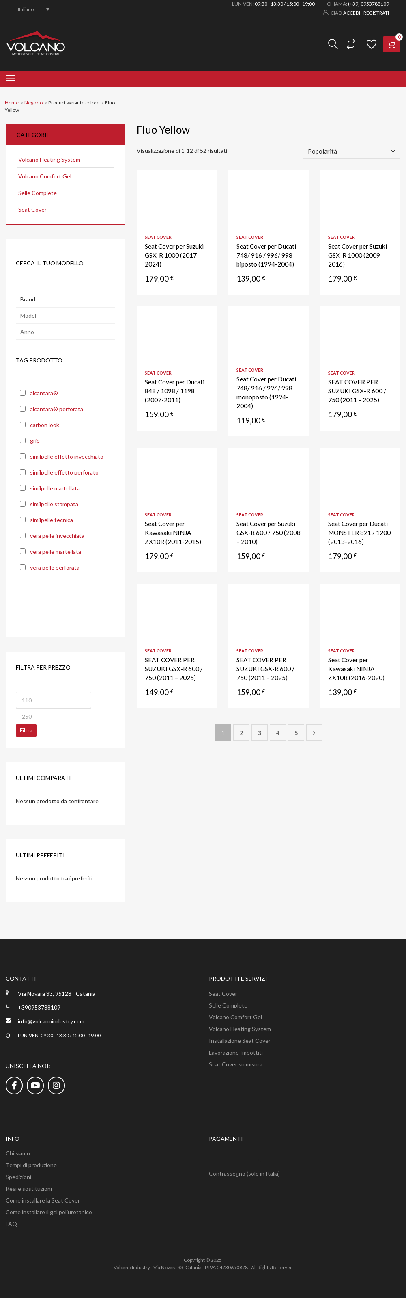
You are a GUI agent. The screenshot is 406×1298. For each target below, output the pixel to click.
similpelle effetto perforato (64, 472)
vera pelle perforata (54, 567)
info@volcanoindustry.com (51, 1021)
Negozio (33, 103)
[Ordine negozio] (351, 151)
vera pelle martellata (55, 551)
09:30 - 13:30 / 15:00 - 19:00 (285, 4)
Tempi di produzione (31, 1164)
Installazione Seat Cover (240, 1040)
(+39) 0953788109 (368, 4)
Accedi (351, 13)
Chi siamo (18, 1153)
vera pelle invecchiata (57, 535)
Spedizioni (18, 1176)
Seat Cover (158, 237)
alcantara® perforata (56, 408)
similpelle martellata (55, 488)
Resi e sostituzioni (29, 1188)
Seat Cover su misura (235, 1064)
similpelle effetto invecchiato (66, 456)
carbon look (44, 424)
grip (35, 440)
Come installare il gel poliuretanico (49, 1212)
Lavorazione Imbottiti (236, 1052)
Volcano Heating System (49, 159)
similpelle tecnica (51, 519)
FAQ (11, 1223)
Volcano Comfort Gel (44, 176)
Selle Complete (37, 192)
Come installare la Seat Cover (43, 1200)
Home (12, 103)
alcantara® (44, 393)
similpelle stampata (54, 504)
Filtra (26, 730)
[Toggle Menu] (10, 78)
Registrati (376, 13)
